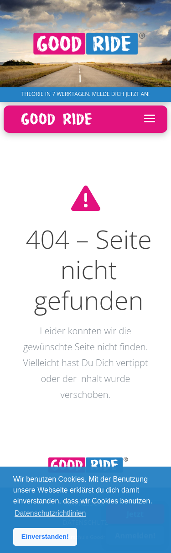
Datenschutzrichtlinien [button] (50, 513)
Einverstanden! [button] (45, 536)
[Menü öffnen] (150, 119)
